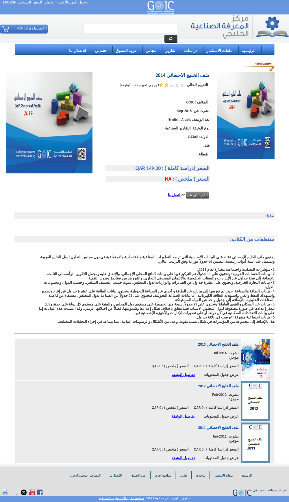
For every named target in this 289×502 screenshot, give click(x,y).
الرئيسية (248, 50)
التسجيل (24, 2)
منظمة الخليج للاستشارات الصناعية (121, 498)
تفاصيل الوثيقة (183, 375)
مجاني (151, 50)
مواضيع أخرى (163, 475)
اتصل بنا (174, 195)
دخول (49, 2)
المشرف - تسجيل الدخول (85, 475)
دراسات (190, 50)
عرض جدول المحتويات (221, 375)
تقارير (170, 50)
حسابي (101, 50)
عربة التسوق (126, 50)
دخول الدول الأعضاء (72, 2)
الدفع (38, 2)
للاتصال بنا (77, 50)
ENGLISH (9, 2)
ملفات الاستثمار (219, 50)
